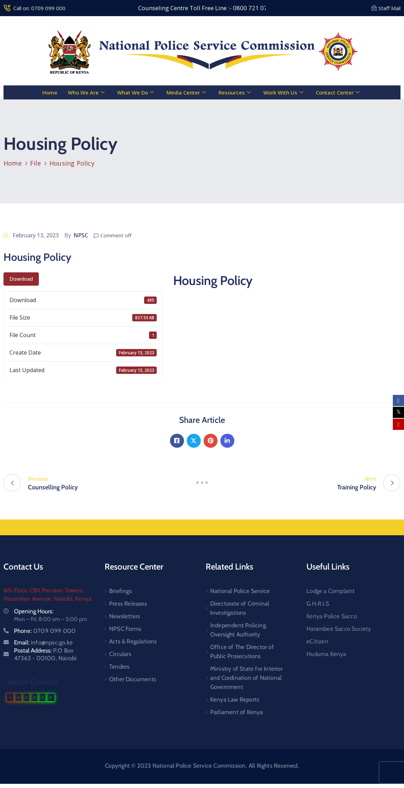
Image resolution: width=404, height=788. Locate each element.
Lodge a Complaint (330, 590)
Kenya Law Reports (234, 699)
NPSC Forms (125, 628)
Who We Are (86, 92)
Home (49, 92)
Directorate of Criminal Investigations (239, 608)
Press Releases (128, 603)
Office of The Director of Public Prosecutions (242, 651)
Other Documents (132, 679)
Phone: (45, 630)
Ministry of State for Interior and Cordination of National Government (246, 677)
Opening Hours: (34, 611)
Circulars (120, 653)
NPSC (80, 235)
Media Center (186, 92)
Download (21, 279)
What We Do (135, 92)
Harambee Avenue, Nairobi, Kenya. (48, 598)
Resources (235, 92)
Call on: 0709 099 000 (39, 8)
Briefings (120, 590)
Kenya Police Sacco (331, 616)
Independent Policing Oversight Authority (238, 630)
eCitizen (317, 641)
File (35, 163)
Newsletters (124, 616)
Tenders (119, 666)
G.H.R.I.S (317, 603)
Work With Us (283, 92)
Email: (43, 642)
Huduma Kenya (326, 653)
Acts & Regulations (133, 641)
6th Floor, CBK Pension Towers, (43, 590)
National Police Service (240, 590)
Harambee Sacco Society (338, 628)
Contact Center (338, 92)
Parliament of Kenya (236, 712)
